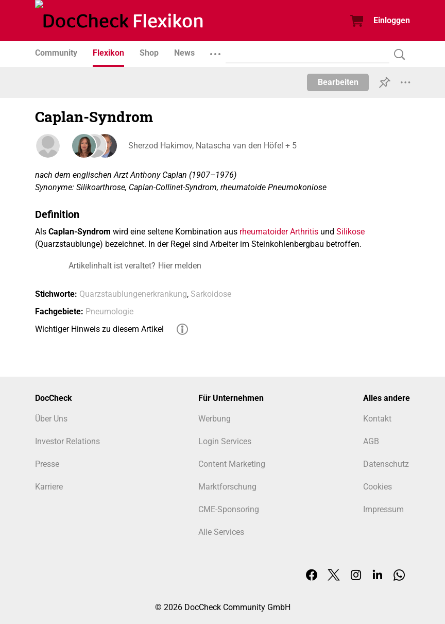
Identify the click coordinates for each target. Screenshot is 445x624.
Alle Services (221, 532)
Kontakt (377, 419)
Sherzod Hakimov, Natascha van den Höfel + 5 (212, 145)
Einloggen (391, 20)
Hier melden (179, 266)
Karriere (49, 487)
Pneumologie (109, 311)
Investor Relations (67, 441)
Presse (47, 464)
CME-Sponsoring (228, 509)
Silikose (350, 232)
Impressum (383, 509)
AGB (371, 441)
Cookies (377, 487)
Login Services (224, 441)
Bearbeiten (338, 82)
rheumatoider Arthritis (278, 232)
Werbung (214, 419)
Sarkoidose (211, 294)
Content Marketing (231, 464)
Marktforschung (227, 487)
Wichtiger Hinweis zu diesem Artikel (99, 329)
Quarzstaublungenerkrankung (133, 294)
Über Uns (51, 419)
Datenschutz (386, 464)
